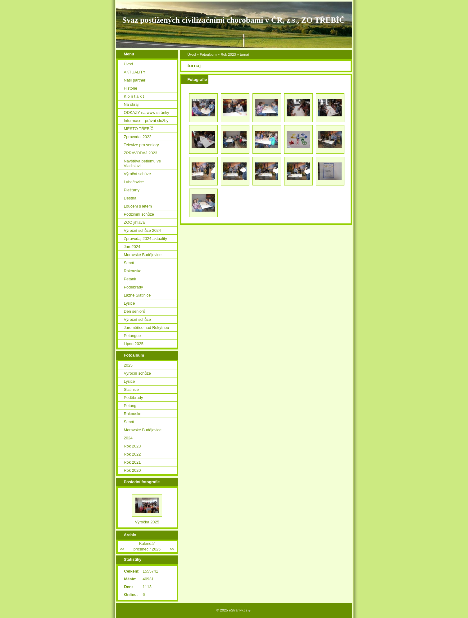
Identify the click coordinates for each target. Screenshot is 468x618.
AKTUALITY (135, 72)
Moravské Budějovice (143, 254)
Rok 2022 (132, 454)
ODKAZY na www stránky (146, 112)
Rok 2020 (132, 470)
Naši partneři (135, 80)
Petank (130, 279)
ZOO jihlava (134, 222)
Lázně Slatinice (137, 295)
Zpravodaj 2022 (138, 136)
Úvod (192, 54)
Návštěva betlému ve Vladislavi (142, 163)
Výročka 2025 (147, 522)
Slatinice (131, 389)
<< (122, 549)
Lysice (129, 303)
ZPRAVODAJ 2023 (140, 153)
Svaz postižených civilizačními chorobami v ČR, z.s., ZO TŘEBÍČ (233, 20)
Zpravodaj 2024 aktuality (145, 238)
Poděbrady (133, 287)
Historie (130, 88)
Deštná (130, 198)
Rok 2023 (228, 54)
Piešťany (131, 190)
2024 (128, 438)
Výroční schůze (137, 173)
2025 (128, 365)
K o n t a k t (134, 96)
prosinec (141, 549)
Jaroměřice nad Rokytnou (146, 327)
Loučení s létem (138, 206)
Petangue (132, 335)
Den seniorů (134, 311)
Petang (130, 405)
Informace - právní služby (146, 120)
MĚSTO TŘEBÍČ (139, 128)
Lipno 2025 (133, 343)
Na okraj (131, 104)
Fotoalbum (208, 54)
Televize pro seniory (141, 145)
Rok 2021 (132, 462)
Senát (129, 262)
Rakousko (133, 271)
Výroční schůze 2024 (142, 230)
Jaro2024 (132, 246)
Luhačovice (134, 182)
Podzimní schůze (139, 214)
